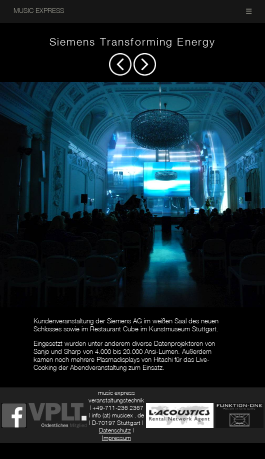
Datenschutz (115, 430)
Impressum (116, 437)
